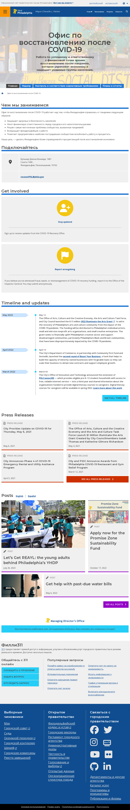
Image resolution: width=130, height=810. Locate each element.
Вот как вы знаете (63, 3)
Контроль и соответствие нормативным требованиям (66, 86)
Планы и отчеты (112, 86)
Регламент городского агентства (64, 739)
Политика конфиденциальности (78, 807)
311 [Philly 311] (3, 649)
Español (32, 496)
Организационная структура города (61, 777)
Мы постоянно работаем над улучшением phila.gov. (65, 629)
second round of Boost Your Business (82, 356)
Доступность (102, 807)
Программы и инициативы (100, 792)
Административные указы (62, 747)
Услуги (89, 12)
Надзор (26, 86)
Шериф (9, 748)
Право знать (53, 807)
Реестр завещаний (17, 758)
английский (96, 3)
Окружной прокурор (18, 738)
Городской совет (16, 728)
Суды (7, 733)
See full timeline (115, 398)
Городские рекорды (62, 732)
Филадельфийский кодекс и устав (61, 725)
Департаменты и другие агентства (107, 779)
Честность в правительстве (59, 756)
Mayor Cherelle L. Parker (47, 11)
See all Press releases (97, 479)
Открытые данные (61, 771)
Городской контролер (19, 743)
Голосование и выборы (58, 764)
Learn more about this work (107, 388)
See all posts (116, 604)
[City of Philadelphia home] (24, 12)
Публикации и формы (105, 798)
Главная (13, 86)
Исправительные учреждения (62, 674)
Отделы (110, 12)
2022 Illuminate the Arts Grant (96, 321)
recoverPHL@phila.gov (32, 176)
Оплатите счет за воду (58, 688)
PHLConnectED (46, 378)
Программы (99, 12)
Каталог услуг (99, 785)
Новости (118, 12)
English (19, 496)
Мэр (7, 723)
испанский (111, 3)
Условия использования (33, 807)
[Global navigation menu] (5, 12)
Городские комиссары (19, 753)
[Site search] (127, 11)
